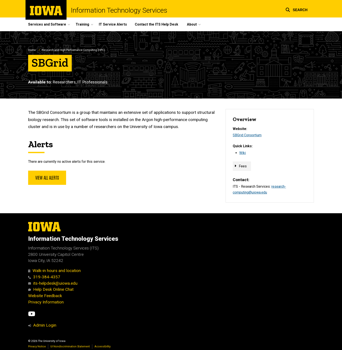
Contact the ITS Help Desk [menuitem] (156, 24)
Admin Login (44, 325)
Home (32, 50)
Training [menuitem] (82, 24)
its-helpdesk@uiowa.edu (52, 283)
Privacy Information (46, 302)
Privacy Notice (37, 346)
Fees (243, 166)
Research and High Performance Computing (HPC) (73, 50)
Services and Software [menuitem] (47, 24)
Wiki (242, 153)
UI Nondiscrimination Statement (70, 346)
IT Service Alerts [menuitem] (113, 24)
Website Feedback (45, 295)
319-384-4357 (44, 276)
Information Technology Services (119, 10)
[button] (296, 9)
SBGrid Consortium (247, 135)
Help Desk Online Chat (51, 289)
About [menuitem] (192, 24)
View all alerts (47, 177)
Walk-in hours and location (54, 270)
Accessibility (102, 346)
